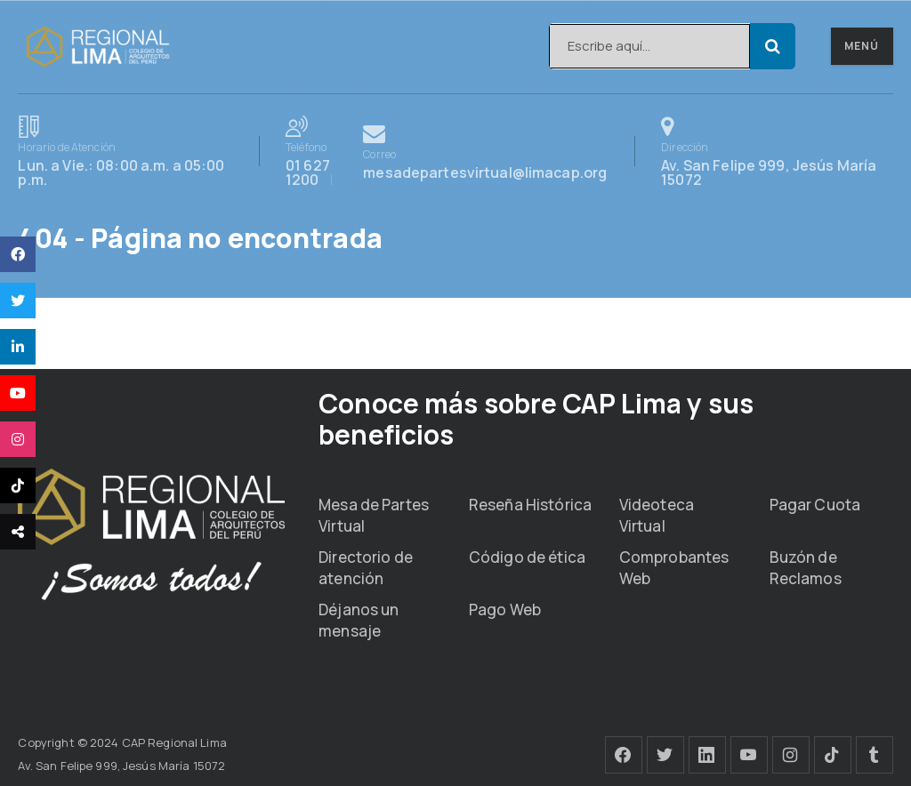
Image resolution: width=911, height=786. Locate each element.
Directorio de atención (365, 568)
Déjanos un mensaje (358, 620)
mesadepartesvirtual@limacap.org (485, 151)
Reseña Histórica (530, 504)
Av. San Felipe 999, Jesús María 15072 (776, 151)
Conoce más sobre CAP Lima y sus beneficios (536, 419)
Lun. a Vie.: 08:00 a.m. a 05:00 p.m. (124, 151)
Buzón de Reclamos (806, 568)
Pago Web (505, 609)
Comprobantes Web (674, 568)
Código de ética (527, 557)
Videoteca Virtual (656, 515)
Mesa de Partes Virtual (373, 515)
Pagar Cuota (815, 504)
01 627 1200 (318, 151)
